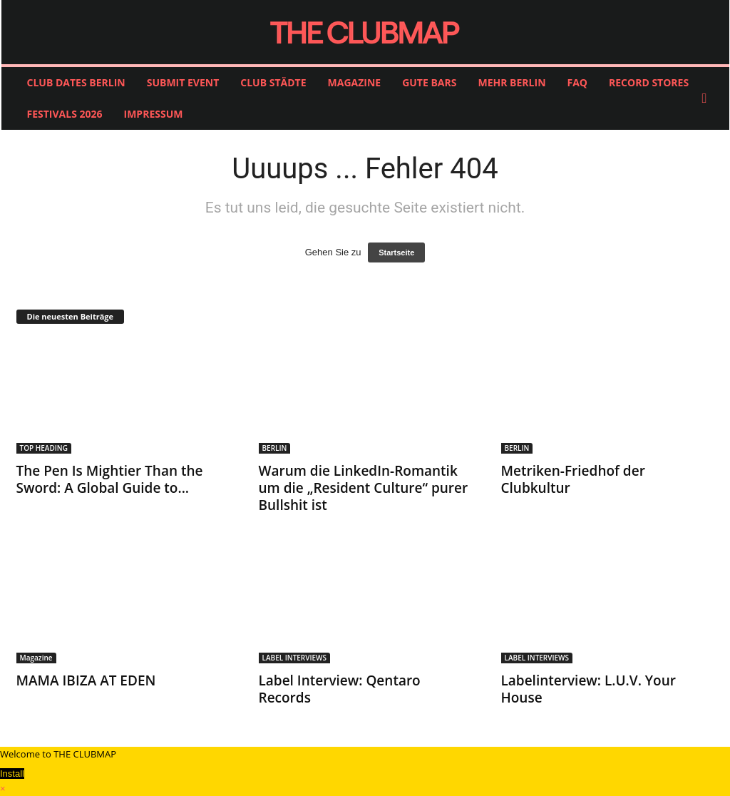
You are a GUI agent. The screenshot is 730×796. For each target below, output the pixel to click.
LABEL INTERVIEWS (294, 658)
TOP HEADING (44, 448)
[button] (708, 98)
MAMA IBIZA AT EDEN (86, 680)
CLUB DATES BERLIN (76, 82)
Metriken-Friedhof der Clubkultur (573, 479)
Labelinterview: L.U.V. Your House (588, 689)
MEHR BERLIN (511, 82)
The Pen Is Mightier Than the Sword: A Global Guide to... (109, 479)
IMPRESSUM (153, 114)
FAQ (577, 82)
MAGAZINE (354, 82)
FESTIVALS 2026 (65, 114)
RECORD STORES (649, 82)
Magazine (36, 658)
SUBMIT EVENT (183, 82)
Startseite (396, 252)
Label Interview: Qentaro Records (340, 689)
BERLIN (274, 448)
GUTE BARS (429, 82)
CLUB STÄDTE (273, 82)
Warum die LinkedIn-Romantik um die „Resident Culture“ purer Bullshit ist (363, 487)
